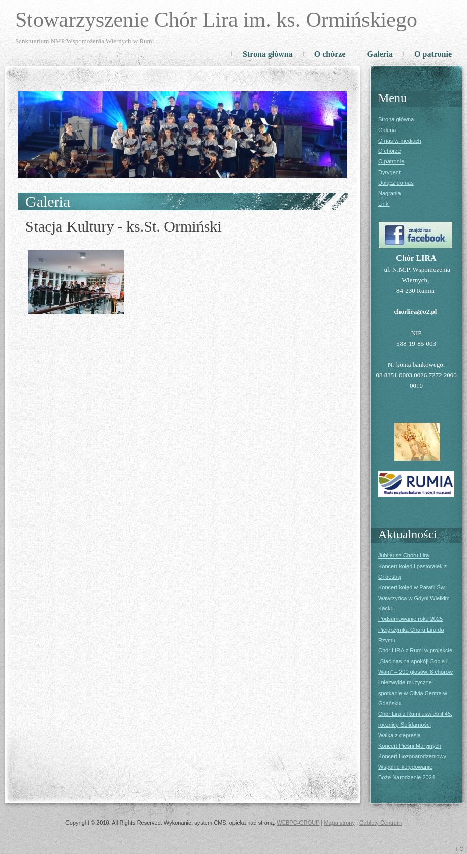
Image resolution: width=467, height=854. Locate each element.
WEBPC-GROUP (298, 822)
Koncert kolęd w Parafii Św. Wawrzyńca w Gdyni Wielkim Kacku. (414, 598)
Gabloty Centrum (380, 822)
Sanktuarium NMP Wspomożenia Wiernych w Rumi (84, 41)
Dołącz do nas (396, 183)
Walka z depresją (399, 735)
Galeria (380, 54)
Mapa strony (339, 822)
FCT (461, 849)
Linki (384, 204)
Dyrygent (389, 172)
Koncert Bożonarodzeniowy (412, 756)
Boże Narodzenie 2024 (406, 777)
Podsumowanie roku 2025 (410, 619)
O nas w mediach (399, 141)
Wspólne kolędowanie (405, 767)
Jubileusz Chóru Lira (403, 555)
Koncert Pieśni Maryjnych (409, 746)
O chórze (330, 54)
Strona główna (268, 54)
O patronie (433, 54)
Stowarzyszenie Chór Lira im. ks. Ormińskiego (216, 19)
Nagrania (389, 193)
